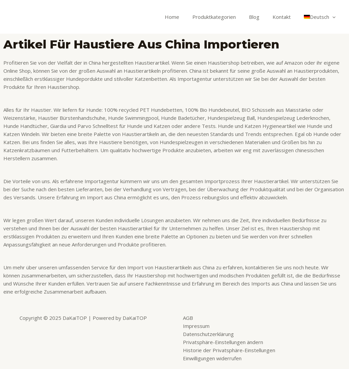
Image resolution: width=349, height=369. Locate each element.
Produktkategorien (225, 16)
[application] (334, 16)
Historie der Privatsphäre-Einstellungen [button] (229, 350)
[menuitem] (321, 17)
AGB (188, 317)
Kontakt (286, 16)
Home (186, 16)
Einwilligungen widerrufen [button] (212, 358)
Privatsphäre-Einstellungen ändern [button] (223, 342)
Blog (262, 16)
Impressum (196, 326)
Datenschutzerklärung (208, 334)
